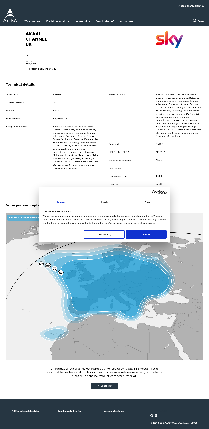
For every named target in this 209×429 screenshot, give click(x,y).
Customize (104, 234)
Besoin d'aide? (105, 21)
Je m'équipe (82, 21)
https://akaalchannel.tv (41, 69)
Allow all (146, 234)
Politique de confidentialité (25, 411)
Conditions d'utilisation (70, 411)
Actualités (126, 21)
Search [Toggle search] (202, 21)
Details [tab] (104, 202)
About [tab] (148, 202)
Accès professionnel (191, 6)
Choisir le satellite (57, 21)
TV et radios (32, 21)
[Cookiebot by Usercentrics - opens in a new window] (154, 192)
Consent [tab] (61, 202)
